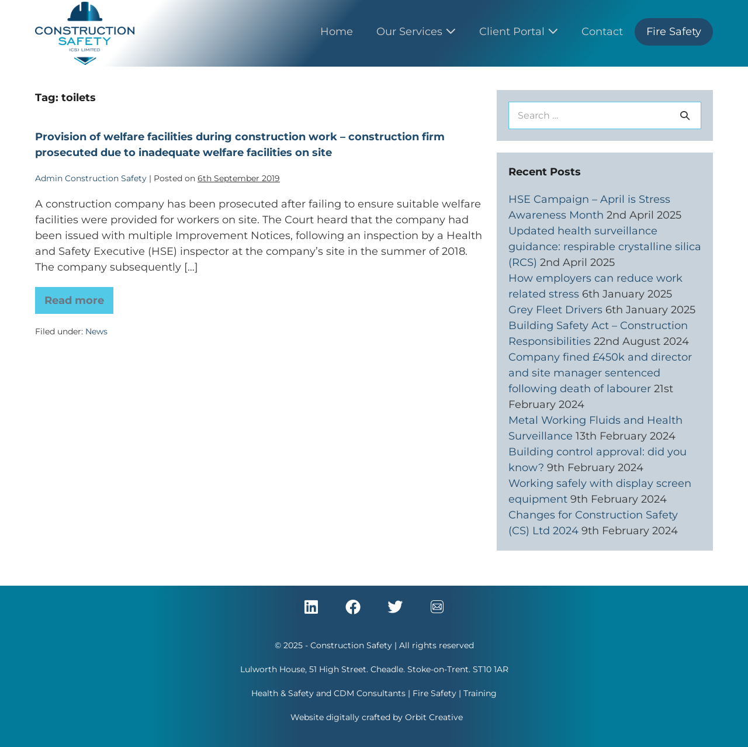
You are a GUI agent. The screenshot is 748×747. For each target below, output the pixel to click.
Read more (78, 297)
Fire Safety (673, 31)
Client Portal (518, 31)
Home (336, 31)
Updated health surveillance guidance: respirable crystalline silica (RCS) (604, 246)
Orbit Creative (434, 717)
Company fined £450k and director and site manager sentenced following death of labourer (600, 373)
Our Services (416, 31)
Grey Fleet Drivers (555, 309)
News (96, 331)
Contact (602, 31)
